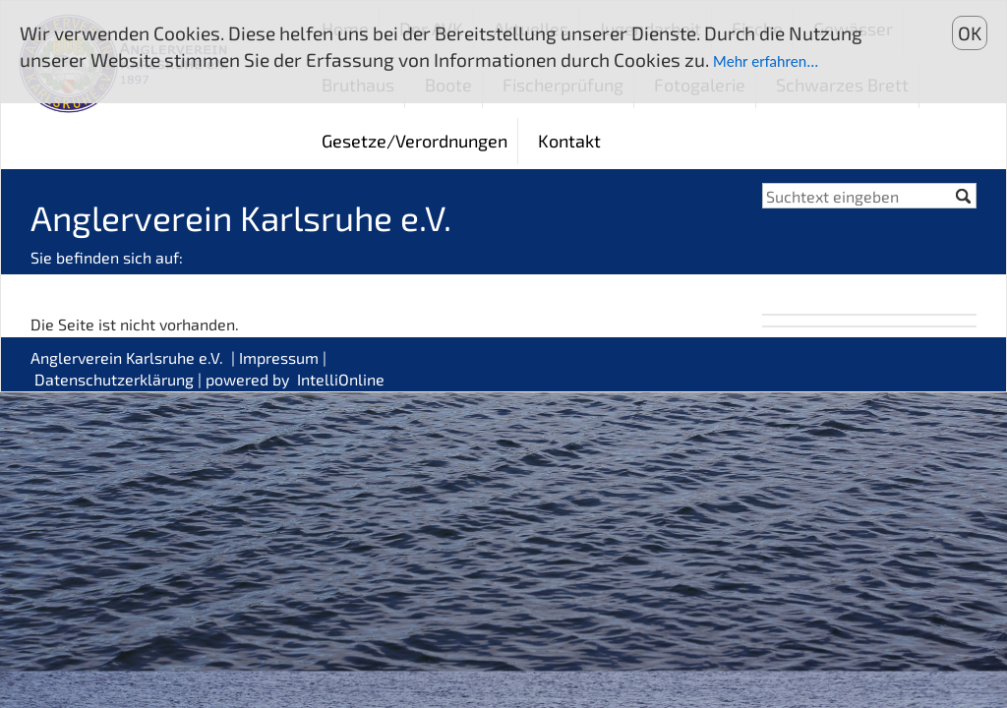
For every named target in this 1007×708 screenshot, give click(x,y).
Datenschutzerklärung (114, 379)
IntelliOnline (341, 379)
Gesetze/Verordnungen (414, 140)
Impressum (279, 357)
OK (969, 33)
